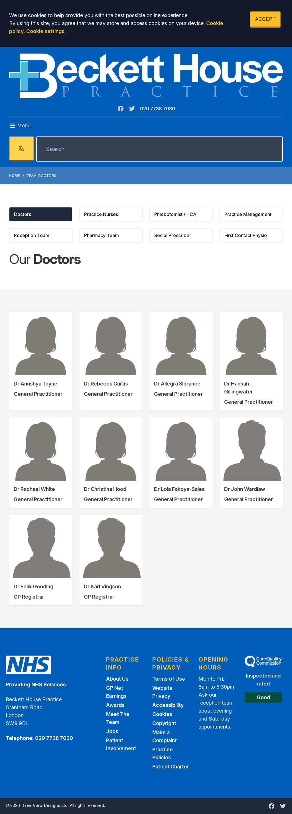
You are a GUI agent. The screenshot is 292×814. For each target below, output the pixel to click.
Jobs (112, 731)
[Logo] (146, 76)
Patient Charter (170, 767)
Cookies (162, 714)
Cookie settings (45, 31)
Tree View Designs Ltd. (45, 805)
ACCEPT (265, 19)
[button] (40, 214)
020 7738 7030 (157, 108)
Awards (115, 705)
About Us (117, 679)
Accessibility (168, 705)
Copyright (164, 723)
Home (14, 176)
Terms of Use (168, 679)
